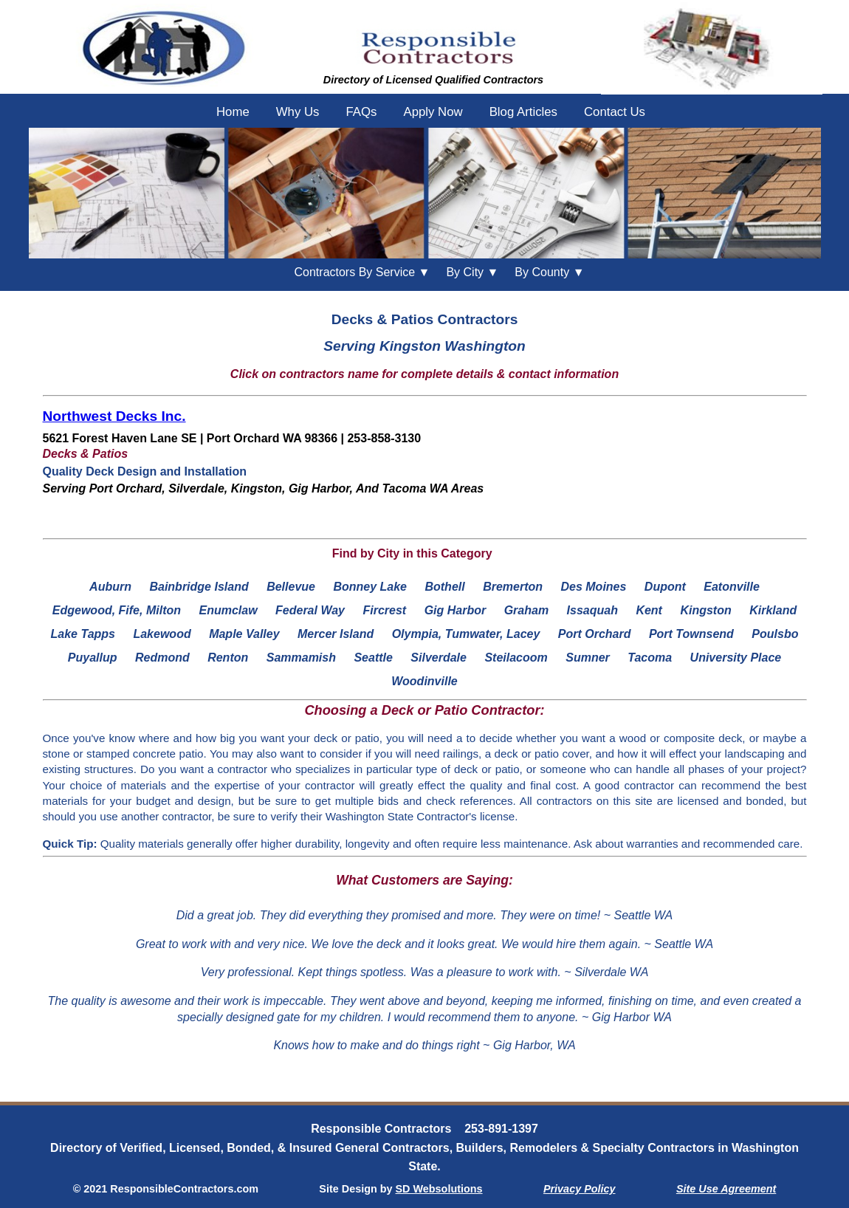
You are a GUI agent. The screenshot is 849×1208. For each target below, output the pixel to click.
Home (233, 112)
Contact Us (614, 112)
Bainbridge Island (198, 586)
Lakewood (161, 634)
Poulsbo (775, 634)
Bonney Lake (370, 586)
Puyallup (92, 657)
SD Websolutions (439, 1189)
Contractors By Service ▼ (362, 272)
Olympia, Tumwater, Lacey (466, 634)
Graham (526, 610)
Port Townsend (691, 634)
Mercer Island (336, 634)
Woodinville (424, 681)
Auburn (110, 586)
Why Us (298, 112)
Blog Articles (523, 112)
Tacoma (650, 657)
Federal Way (310, 610)
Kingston (705, 610)
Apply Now (432, 112)
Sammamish (301, 657)
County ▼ (549, 272)
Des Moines (593, 586)
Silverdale (438, 657)
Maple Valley (244, 634)
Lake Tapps (83, 634)
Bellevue (291, 586)
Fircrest (384, 610)
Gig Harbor (455, 610)
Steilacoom (515, 657)
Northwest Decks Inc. (114, 416)
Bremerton (513, 586)
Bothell (444, 586)
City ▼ (472, 272)
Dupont (665, 586)
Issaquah (592, 610)
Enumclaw (228, 610)
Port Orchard (594, 634)
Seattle (373, 657)
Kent (649, 610)
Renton (227, 657)
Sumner (588, 657)
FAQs (361, 112)
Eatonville (732, 586)
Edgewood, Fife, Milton (116, 610)
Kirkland (773, 610)
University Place (736, 657)
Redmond (162, 657)
